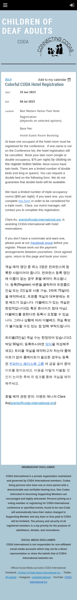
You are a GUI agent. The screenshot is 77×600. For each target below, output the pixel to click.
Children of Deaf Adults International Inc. (39, 572)
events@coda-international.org (40, 219)
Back (8, 79)
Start (7, 92)
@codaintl (10, 577)
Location (9, 111)
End (7, 101)
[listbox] (55, 79)
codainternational (41, 577)
